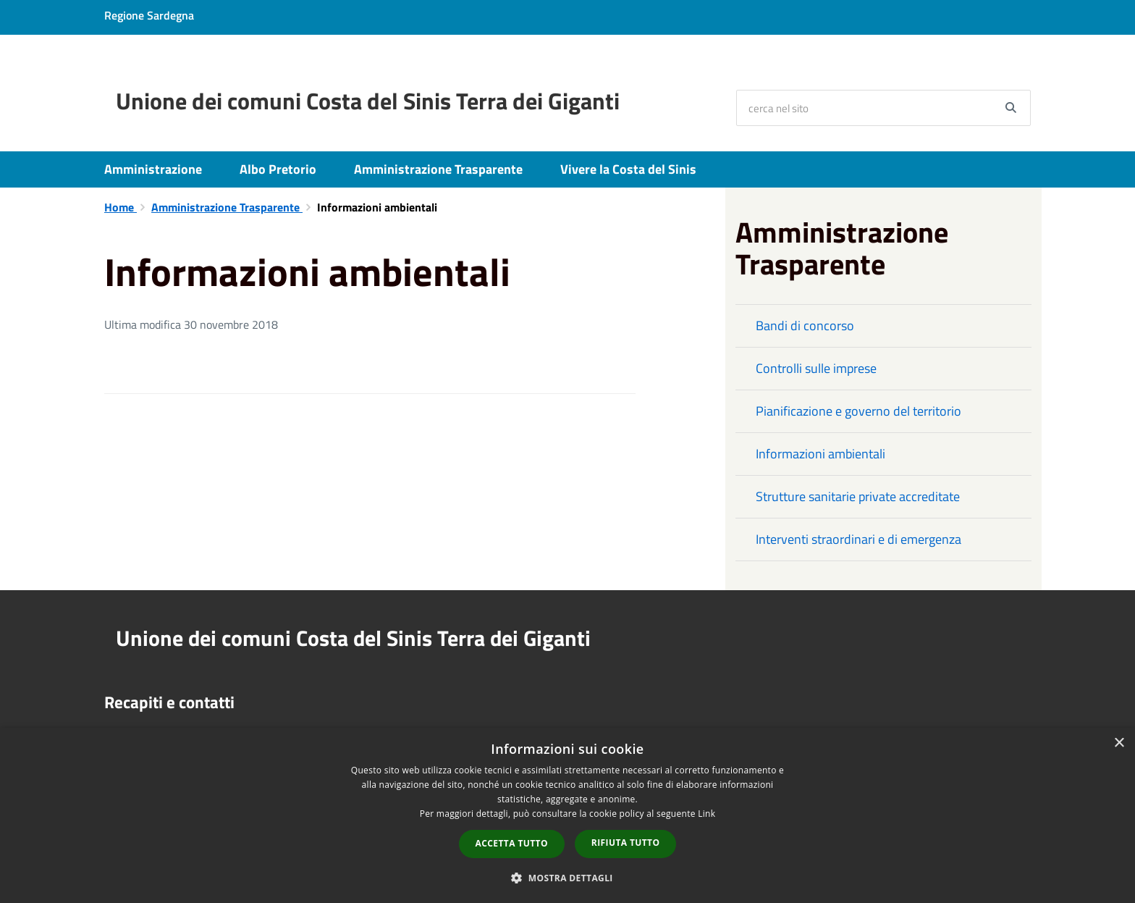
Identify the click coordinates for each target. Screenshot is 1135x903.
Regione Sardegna (149, 15)
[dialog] (567, 815)
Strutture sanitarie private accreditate (858, 496)
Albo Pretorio (278, 169)
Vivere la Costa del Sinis (628, 169)
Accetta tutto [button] (512, 843)
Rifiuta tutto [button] (625, 842)
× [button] (1118, 743)
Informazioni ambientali (820, 453)
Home (120, 207)
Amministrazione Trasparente (438, 169)
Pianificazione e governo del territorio (858, 411)
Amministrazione (153, 169)
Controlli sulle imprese (816, 368)
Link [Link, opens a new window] (706, 813)
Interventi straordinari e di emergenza (858, 539)
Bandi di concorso (805, 325)
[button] (567, 877)
